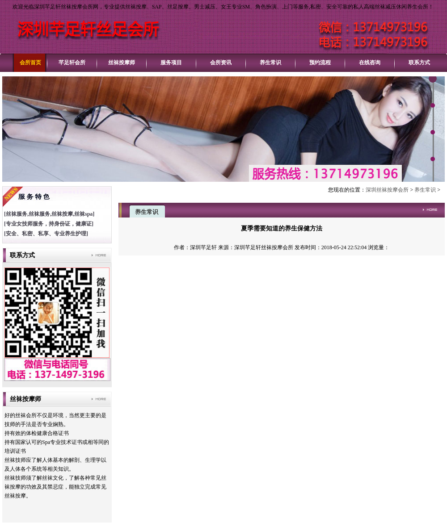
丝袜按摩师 (121, 62)
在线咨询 (369, 62)
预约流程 (320, 62)
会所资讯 (221, 62)
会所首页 (30, 62)
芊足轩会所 (72, 62)
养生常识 (270, 62)
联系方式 (419, 62)
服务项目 (171, 62)
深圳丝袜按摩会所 (387, 190)
